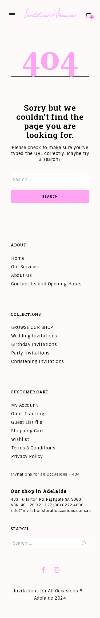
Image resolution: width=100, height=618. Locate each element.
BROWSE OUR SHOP (32, 327)
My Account (24, 405)
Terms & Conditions (33, 448)
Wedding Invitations (34, 336)
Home (18, 258)
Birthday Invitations (34, 344)
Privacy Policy (27, 456)
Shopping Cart (27, 431)
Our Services (25, 267)
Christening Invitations (37, 361)
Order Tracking (27, 414)
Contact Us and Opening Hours (46, 284)
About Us (21, 275)
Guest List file (26, 422)
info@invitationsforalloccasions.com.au (51, 510)
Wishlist (20, 439)
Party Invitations (30, 353)
